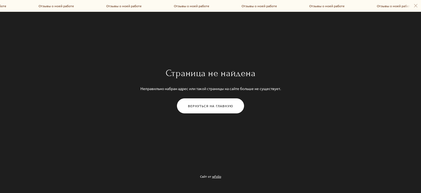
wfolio (216, 176)
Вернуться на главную (210, 106)
